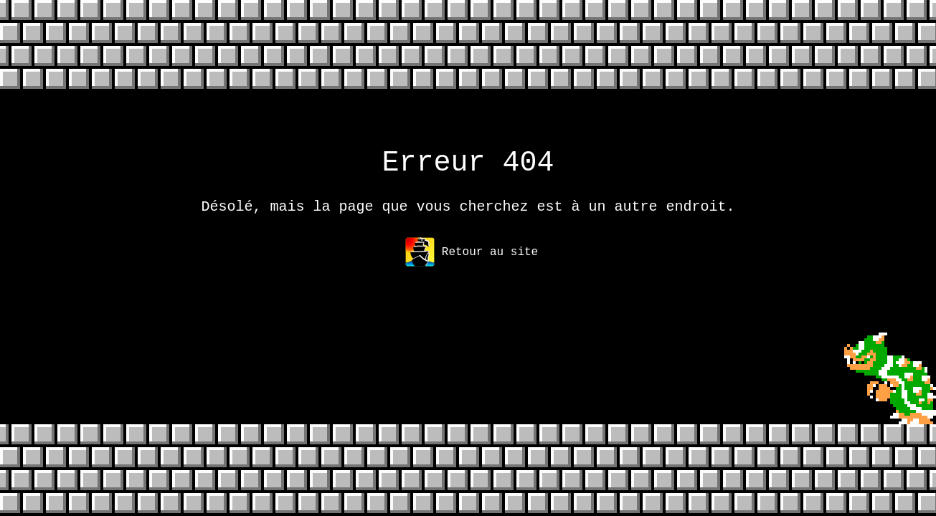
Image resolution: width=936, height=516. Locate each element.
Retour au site (471, 261)
